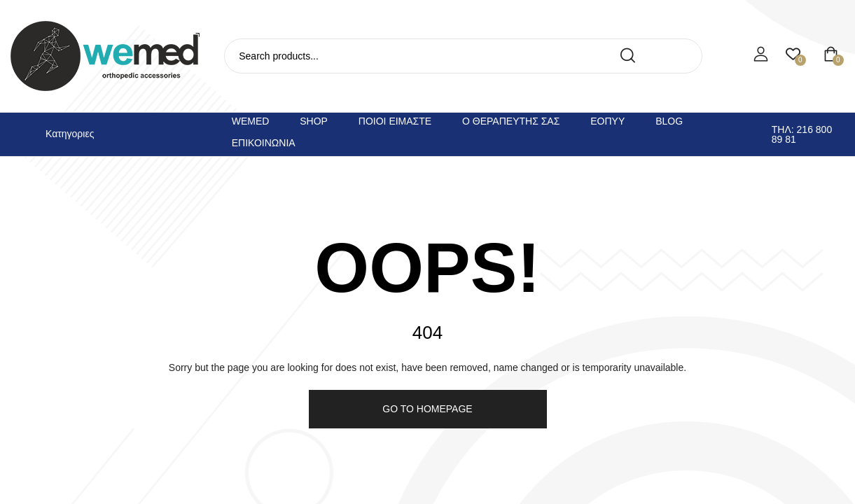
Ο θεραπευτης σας (510, 121)
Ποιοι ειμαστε (395, 121)
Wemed (251, 121)
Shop (314, 121)
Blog (669, 121)
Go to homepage (427, 408)
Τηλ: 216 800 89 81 (802, 134)
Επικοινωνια (264, 142)
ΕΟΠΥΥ (607, 121)
